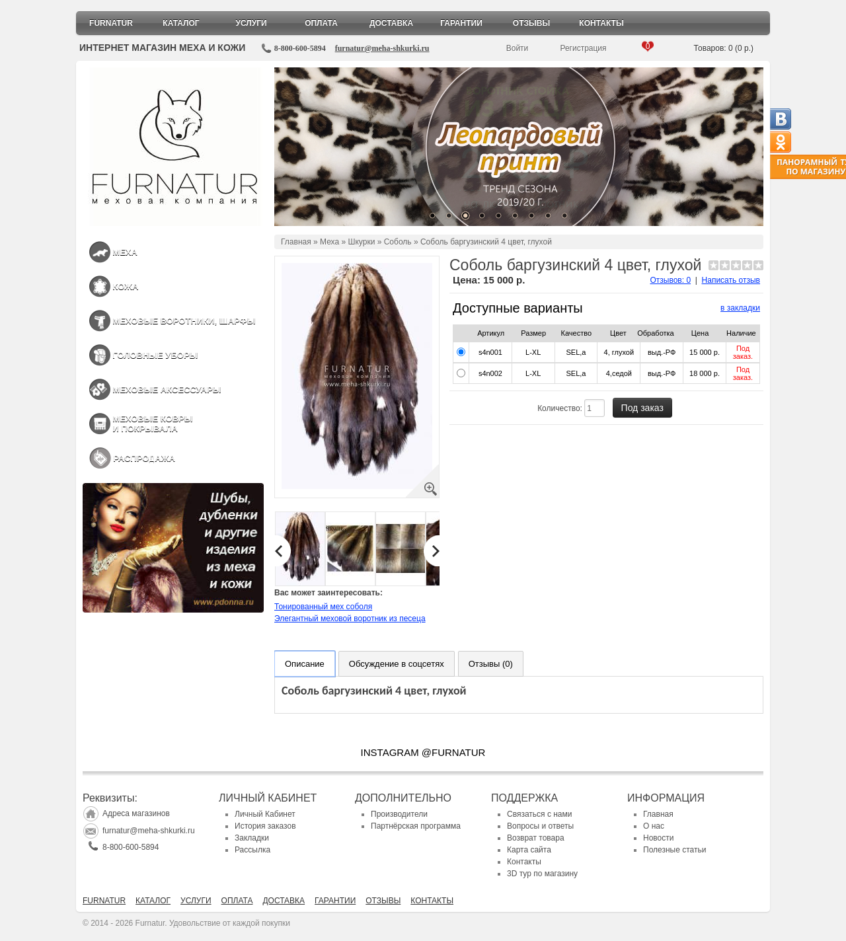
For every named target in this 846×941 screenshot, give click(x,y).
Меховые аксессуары (166, 390)
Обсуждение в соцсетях (396, 664)
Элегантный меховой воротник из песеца (350, 618)
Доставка (391, 23)
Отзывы (531, 23)
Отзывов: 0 (670, 280)
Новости (658, 838)
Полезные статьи (674, 849)
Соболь (398, 241)
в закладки (740, 308)
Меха (124, 252)
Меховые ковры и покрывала (152, 423)
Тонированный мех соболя (323, 606)
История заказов (265, 826)
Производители (399, 814)
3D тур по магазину (542, 873)
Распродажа (144, 458)
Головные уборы (155, 355)
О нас (653, 826)
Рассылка (252, 849)
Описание (305, 664)
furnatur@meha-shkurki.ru (382, 48)
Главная (296, 241)
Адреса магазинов (136, 813)
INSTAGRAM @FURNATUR (423, 752)
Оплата (321, 23)
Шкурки (361, 241)
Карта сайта (529, 849)
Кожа (125, 286)
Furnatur (111, 23)
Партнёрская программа (416, 826)
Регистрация (583, 48)
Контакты (601, 23)
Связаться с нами (539, 814)
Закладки (252, 838)
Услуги (250, 23)
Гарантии (461, 23)
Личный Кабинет (265, 814)
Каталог (181, 23)
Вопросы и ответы (540, 826)
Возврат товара (535, 838)
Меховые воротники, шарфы (183, 321)
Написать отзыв (731, 280)
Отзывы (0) (491, 664)
